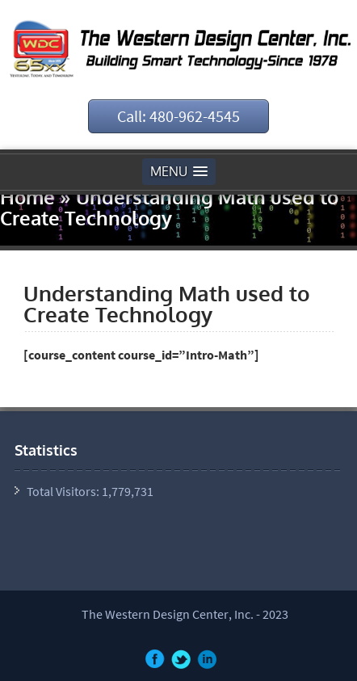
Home (27, 196)
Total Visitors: (64, 491)
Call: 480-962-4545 (178, 116)
